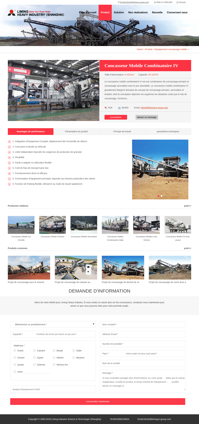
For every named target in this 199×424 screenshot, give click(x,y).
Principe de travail (122, 131)
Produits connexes (17, 248)
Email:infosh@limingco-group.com (133, 2)
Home (140, 49)
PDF (109, 107)
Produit (148, 49)
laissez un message (146, 117)
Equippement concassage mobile (171, 49)
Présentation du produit (76, 131)
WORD (123, 107)
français (182, 2)
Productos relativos (18, 206)
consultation (116, 117)
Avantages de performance (31, 131)
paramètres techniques (168, 131)
